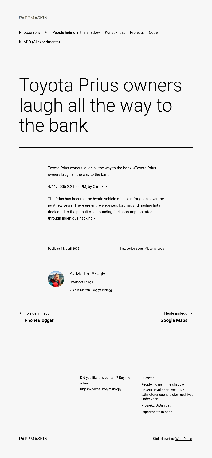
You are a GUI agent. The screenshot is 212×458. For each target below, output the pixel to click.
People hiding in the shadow (76, 32)
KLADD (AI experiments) (39, 42)
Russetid (148, 378)
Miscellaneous (154, 248)
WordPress (183, 439)
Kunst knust (115, 32)
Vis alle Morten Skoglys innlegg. (91, 290)
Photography (30, 32)
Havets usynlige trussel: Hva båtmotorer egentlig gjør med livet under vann (167, 394)
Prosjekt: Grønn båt (156, 405)
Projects (137, 32)
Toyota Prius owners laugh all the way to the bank (89, 168)
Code (153, 32)
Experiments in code (156, 412)
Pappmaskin (33, 18)
